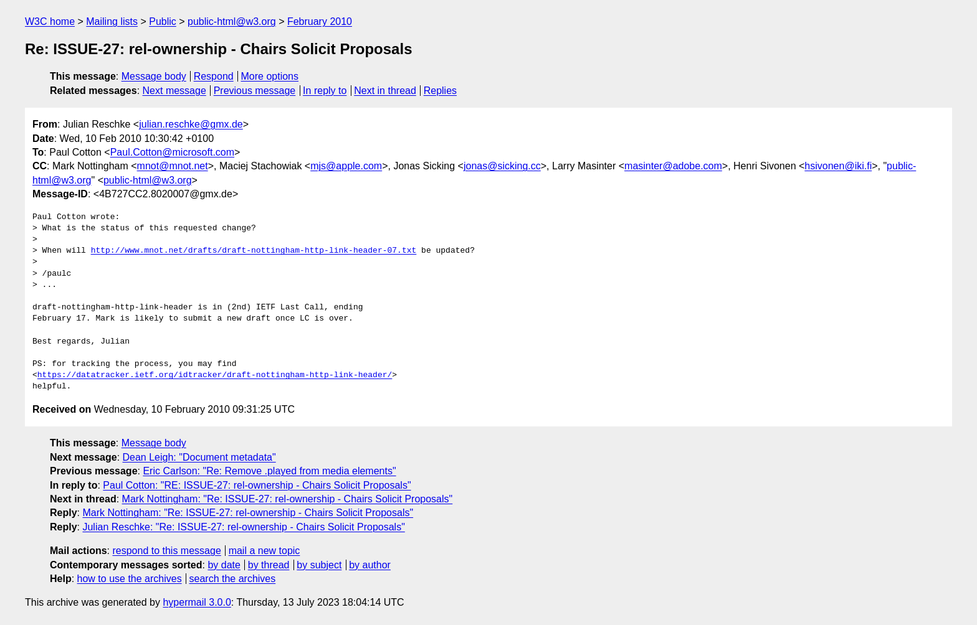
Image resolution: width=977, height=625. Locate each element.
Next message (174, 90)
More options (270, 76)
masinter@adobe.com (673, 166)
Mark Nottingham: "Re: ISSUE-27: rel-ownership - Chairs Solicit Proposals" (287, 499)
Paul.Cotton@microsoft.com (172, 152)
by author (370, 565)
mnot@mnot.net (172, 166)
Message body (154, 76)
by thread (269, 565)
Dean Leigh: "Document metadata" (199, 457)
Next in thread (385, 90)
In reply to (324, 90)
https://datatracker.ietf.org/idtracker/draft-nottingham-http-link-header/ (214, 375)
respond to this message (166, 550)
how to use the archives (129, 578)
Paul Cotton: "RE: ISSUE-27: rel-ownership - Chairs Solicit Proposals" (257, 485)
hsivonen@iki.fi (838, 166)
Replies (440, 90)
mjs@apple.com (346, 166)
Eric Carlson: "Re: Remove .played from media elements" (269, 471)
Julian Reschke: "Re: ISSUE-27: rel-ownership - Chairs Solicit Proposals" (243, 527)
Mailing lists (112, 21)
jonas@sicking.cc (502, 166)
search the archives (232, 578)
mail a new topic (264, 550)
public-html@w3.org (232, 21)
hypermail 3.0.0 (197, 602)
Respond (214, 76)
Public (162, 21)
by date (223, 565)
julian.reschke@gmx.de (191, 124)
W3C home (50, 21)
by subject (319, 565)
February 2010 (319, 21)
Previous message (255, 90)
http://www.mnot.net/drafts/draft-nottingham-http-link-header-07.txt (254, 250)
